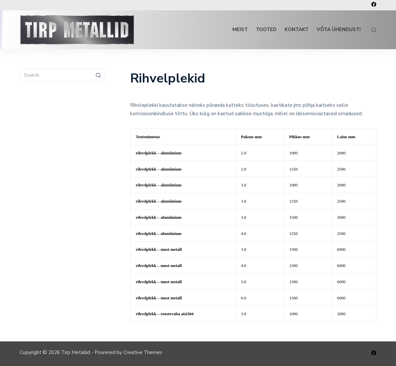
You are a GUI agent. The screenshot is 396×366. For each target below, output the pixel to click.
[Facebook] (373, 4)
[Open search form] (373, 30)
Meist (240, 29)
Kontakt (297, 29)
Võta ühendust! (339, 29)
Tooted (266, 29)
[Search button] (98, 75)
